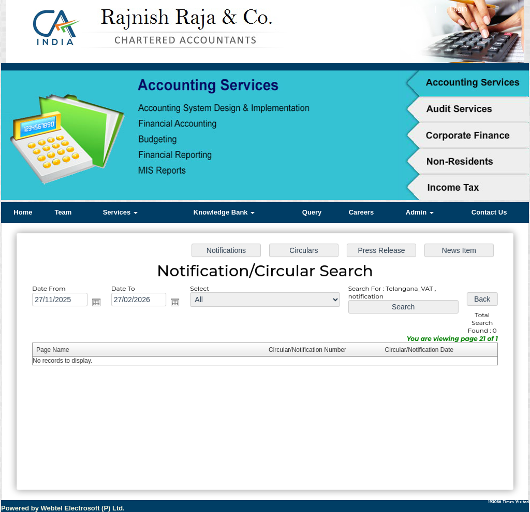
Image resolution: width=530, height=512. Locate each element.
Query (312, 212)
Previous (25, 136)
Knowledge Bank (224, 212)
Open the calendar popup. (103, 305)
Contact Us (489, 212)
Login (458, 9)
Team (62, 212)
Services (120, 212)
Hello (413, 9)
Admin (420, 212)
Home (22, 212)
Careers (361, 212)
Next (505, 136)
